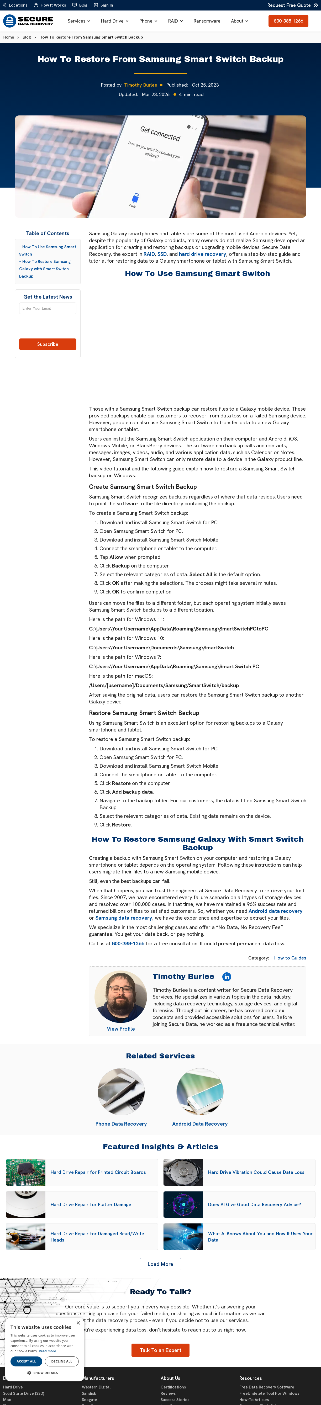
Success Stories (175, 1399)
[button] (79, 21)
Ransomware (207, 21)
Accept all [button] (26, 1361)
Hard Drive (112, 21)
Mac (7, 1399)
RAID (173, 21)
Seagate (89, 1399)
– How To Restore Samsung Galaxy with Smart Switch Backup (45, 269)
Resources (250, 1378)
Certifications (173, 1387)
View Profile (121, 1029)
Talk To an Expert (160, 1350)
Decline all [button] (61, 1361)
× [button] (78, 1323)
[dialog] (44, 1349)
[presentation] (48, 328)
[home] (28, 21)
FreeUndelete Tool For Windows (269, 1393)
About (237, 21)
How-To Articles (254, 1399)
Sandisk (89, 1393)
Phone (145, 21)
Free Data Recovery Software (266, 1387)
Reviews (168, 1393)
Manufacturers (98, 1378)
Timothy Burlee (140, 85)
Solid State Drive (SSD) (23, 1393)
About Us (170, 1378)
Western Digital (96, 1387)
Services (76, 21)
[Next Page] (160, 1264)
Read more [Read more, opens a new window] (47, 1351)
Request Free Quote (289, 5)
